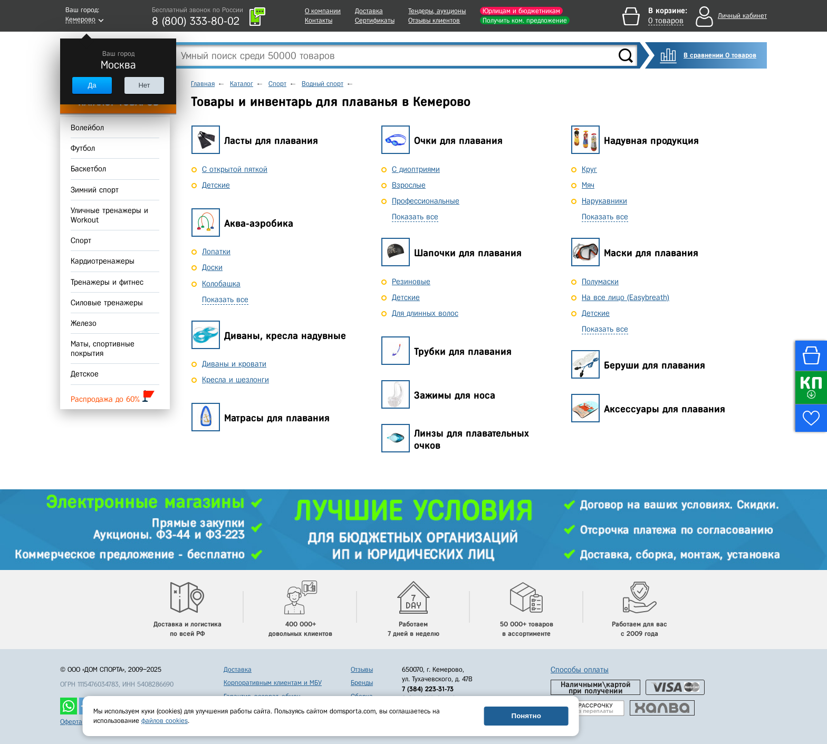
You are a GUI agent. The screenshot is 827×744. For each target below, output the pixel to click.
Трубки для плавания (463, 351)
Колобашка (221, 283)
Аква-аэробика (258, 223)
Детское (85, 374)
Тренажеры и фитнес (107, 282)
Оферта (71, 721)
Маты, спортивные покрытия (102, 348)
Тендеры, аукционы (437, 10)
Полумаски (600, 281)
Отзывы (362, 669)
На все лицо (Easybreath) (625, 297)
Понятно (526, 716)
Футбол (83, 148)
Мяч (588, 185)
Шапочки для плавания (468, 253)
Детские (216, 185)
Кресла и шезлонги (235, 379)
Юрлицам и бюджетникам (521, 10)
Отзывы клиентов (434, 20)
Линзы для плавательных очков (471, 439)
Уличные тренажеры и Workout (109, 215)
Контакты (318, 20)
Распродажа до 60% (113, 396)
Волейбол (87, 127)
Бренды (362, 682)
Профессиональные (425, 201)
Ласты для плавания (271, 141)
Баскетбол (88, 169)
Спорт (81, 240)
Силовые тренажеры (107, 302)
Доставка (369, 10)
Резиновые (411, 281)
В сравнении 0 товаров (720, 55)
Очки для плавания (458, 141)
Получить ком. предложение (525, 20)
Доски (212, 267)
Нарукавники (604, 201)
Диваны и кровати (234, 364)
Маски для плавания (651, 253)
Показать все (225, 299)
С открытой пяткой (234, 169)
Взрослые (409, 185)
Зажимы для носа (454, 395)
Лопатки (216, 251)
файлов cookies (164, 720)
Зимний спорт (95, 190)
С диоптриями (416, 169)
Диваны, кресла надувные (285, 336)
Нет (144, 85)
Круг (589, 169)
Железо (84, 323)
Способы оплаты (580, 669)
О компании (323, 10)
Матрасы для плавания (277, 418)
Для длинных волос (425, 313)
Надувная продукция (651, 141)
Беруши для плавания (654, 365)
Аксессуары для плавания (664, 409)
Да (92, 85)
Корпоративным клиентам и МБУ (273, 682)
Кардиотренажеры (102, 261)
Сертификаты (375, 20)
